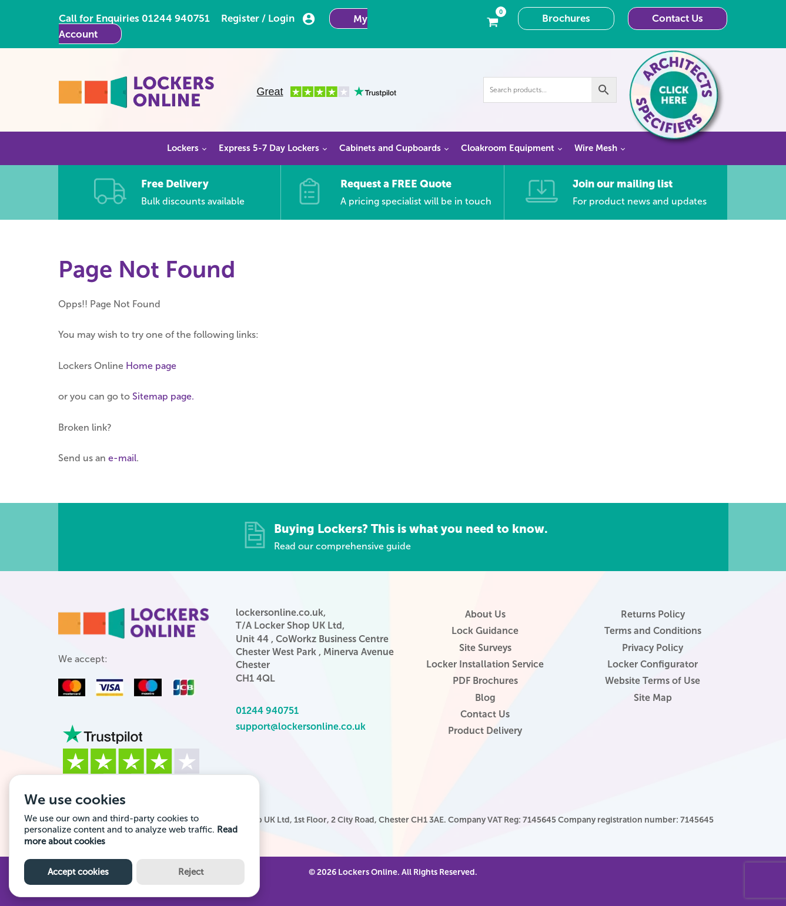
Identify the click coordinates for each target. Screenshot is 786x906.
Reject (190, 872)
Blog (485, 697)
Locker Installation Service (485, 664)
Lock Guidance (485, 630)
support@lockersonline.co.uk (301, 726)
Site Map (653, 697)
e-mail (122, 458)
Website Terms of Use (652, 680)
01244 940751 (176, 18)
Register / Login (268, 18)
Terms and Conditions (652, 630)
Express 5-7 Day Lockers (269, 148)
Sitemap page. (163, 396)
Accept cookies (78, 872)
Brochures (566, 18)
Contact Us (677, 18)
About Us (485, 614)
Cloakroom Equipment (507, 148)
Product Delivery (485, 730)
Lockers (183, 148)
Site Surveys (485, 647)
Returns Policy (653, 614)
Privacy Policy (652, 647)
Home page (151, 365)
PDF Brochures (485, 680)
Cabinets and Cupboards (390, 148)
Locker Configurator (652, 664)
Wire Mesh (595, 148)
